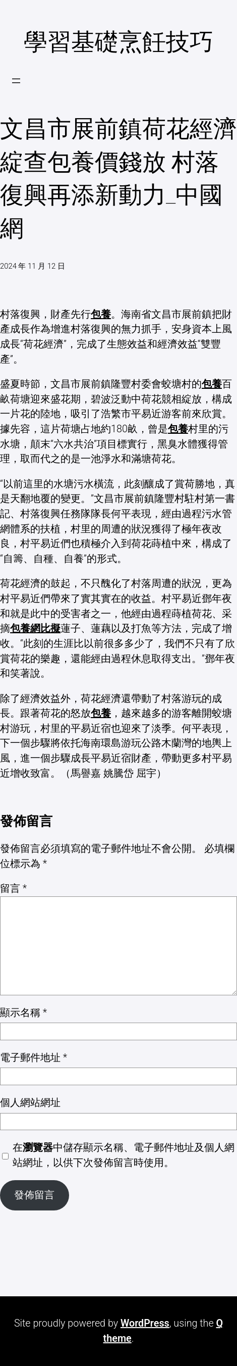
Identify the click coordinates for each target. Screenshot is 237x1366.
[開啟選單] (16, 81)
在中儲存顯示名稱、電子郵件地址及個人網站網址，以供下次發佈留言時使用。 (123, 1155)
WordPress (145, 1323)
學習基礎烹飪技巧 (118, 42)
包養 (101, 314)
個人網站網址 (30, 1102)
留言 (13, 888)
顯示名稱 (23, 1013)
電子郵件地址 (33, 1058)
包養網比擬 (35, 628)
